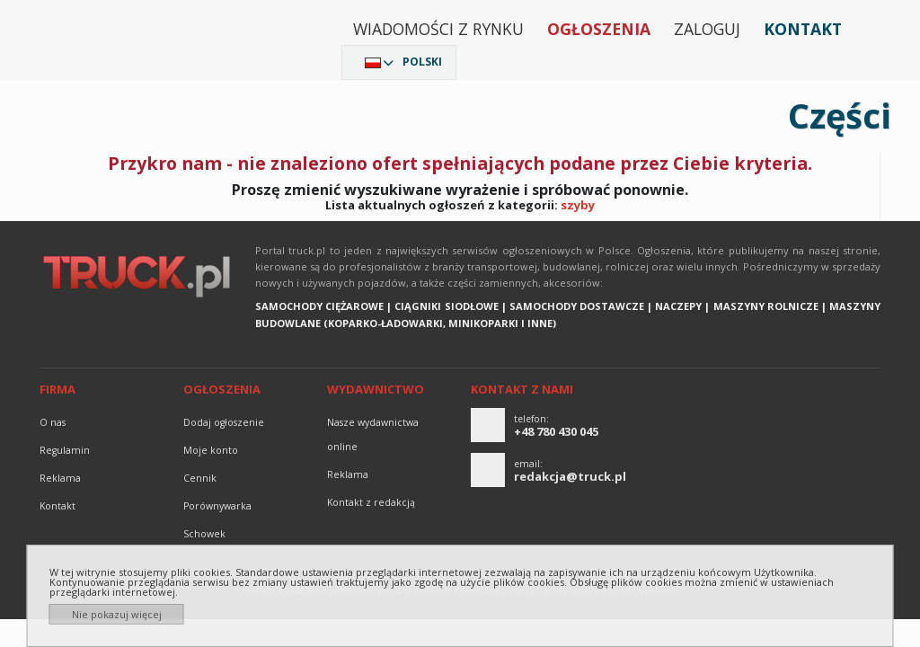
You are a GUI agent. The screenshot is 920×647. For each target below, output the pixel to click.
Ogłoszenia (598, 29)
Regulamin (65, 450)
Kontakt (803, 29)
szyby (578, 205)
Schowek (204, 533)
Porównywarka (217, 506)
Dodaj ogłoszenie (223, 422)
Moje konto (210, 450)
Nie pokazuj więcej (117, 614)
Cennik (200, 478)
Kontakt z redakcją (371, 502)
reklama (60, 478)
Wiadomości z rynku (438, 29)
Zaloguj (707, 29)
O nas (53, 422)
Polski (422, 61)
